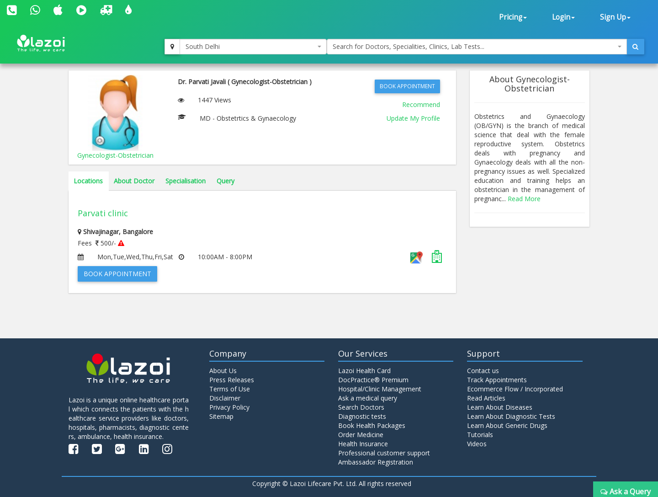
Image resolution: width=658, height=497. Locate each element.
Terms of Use (229, 389)
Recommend (421, 104)
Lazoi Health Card (364, 370)
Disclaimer (224, 398)
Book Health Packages (371, 425)
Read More (524, 198)
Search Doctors (361, 407)
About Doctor (134, 180)
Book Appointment (407, 86)
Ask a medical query (367, 398)
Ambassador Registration (375, 462)
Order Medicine (360, 434)
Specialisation (185, 180)
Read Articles (486, 398)
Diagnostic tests (362, 416)
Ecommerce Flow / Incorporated (515, 389)
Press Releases (231, 379)
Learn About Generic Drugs (507, 425)
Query (225, 180)
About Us (223, 370)
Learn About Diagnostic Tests (511, 416)
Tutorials (480, 434)
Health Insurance (363, 443)
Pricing (513, 17)
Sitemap (221, 416)
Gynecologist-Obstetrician (115, 155)
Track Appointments (497, 379)
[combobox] (253, 46)
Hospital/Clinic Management (379, 389)
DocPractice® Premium (373, 379)
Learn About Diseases (499, 407)
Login (563, 17)
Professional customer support (384, 453)
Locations (88, 180)
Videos (477, 443)
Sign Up (615, 17)
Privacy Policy (229, 407)
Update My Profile (413, 118)
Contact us (483, 370)
